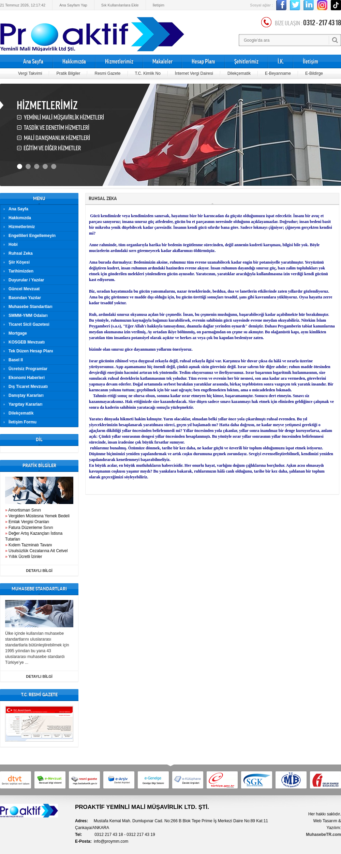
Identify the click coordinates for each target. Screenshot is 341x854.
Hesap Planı (203, 61)
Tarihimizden (21, 271)
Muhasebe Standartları (31, 306)
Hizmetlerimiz (119, 61)
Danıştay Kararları (26, 395)
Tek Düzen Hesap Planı (31, 351)
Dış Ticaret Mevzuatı (28, 386)
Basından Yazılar (25, 297)
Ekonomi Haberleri (27, 377)
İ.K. (281, 61)
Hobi (13, 244)
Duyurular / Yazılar (26, 280)
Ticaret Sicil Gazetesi (29, 324)
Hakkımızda (74, 61)
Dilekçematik (239, 73)
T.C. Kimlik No (148, 73)
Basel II (16, 360)
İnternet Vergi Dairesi (194, 73)
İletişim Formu (22, 422)
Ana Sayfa (33, 61)
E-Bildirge (314, 73)
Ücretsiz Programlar (28, 368)
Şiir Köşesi (19, 262)
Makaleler (162, 61)
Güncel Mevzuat (24, 288)
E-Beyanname (278, 73)
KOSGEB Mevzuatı (27, 342)
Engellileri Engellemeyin (32, 235)
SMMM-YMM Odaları (28, 315)
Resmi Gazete (107, 73)
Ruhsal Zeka (21, 253)
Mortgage (18, 333)
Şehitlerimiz (246, 61)
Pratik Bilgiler (68, 73)
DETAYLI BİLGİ (39, 571)
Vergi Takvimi (30, 73)
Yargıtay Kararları (25, 404)
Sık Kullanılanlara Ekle (120, 5)
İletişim (158, 5)
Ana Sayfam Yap (73, 5)
